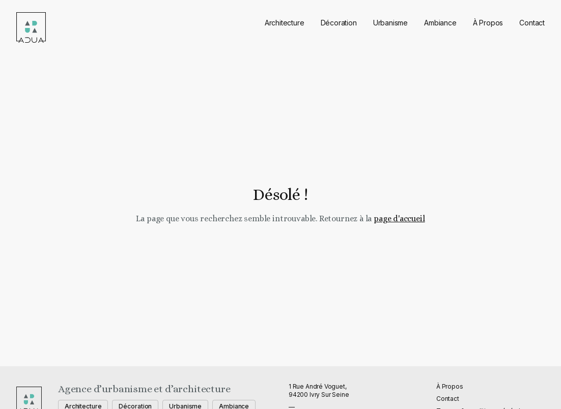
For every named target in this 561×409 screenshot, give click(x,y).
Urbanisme (390, 22)
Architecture (284, 22)
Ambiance (440, 22)
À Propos (488, 22)
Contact (532, 22)
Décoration (339, 22)
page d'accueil (399, 218)
